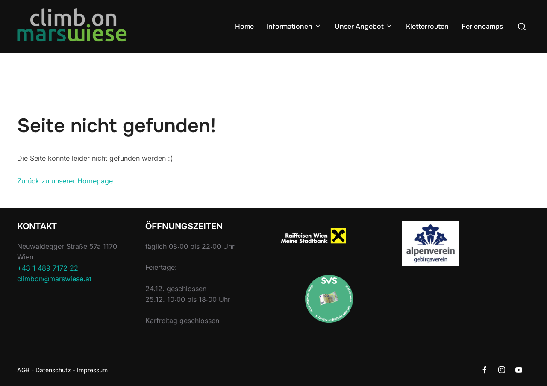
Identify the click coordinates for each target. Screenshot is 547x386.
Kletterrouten (427, 26)
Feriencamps (482, 26)
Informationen (294, 26)
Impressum (92, 370)
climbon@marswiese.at (54, 278)
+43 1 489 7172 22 (47, 268)
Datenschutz (53, 370)
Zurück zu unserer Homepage (65, 181)
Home (244, 26)
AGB (23, 370)
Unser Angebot (364, 26)
